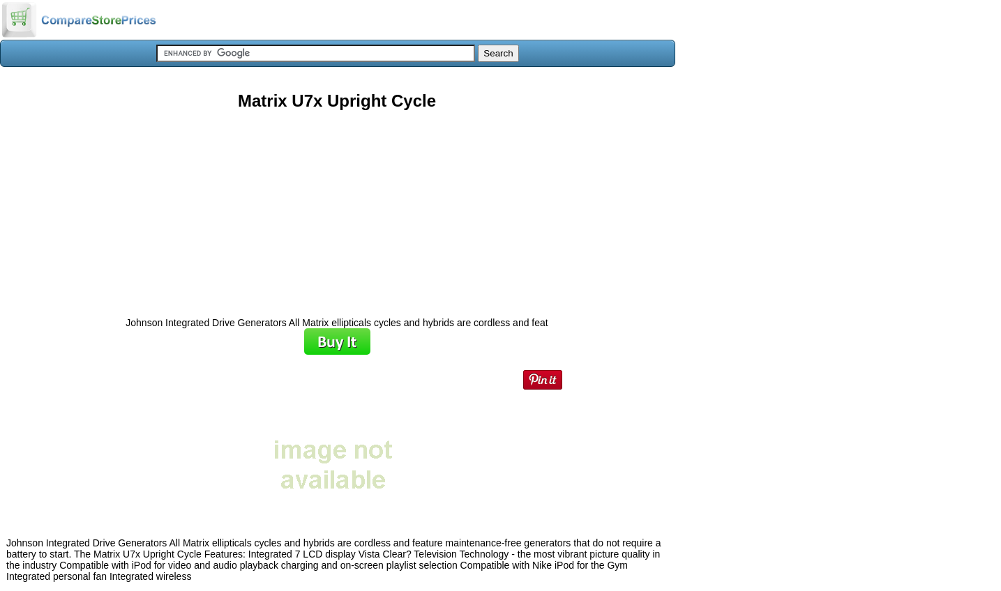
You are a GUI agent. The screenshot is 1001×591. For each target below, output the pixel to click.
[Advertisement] (337, 208)
